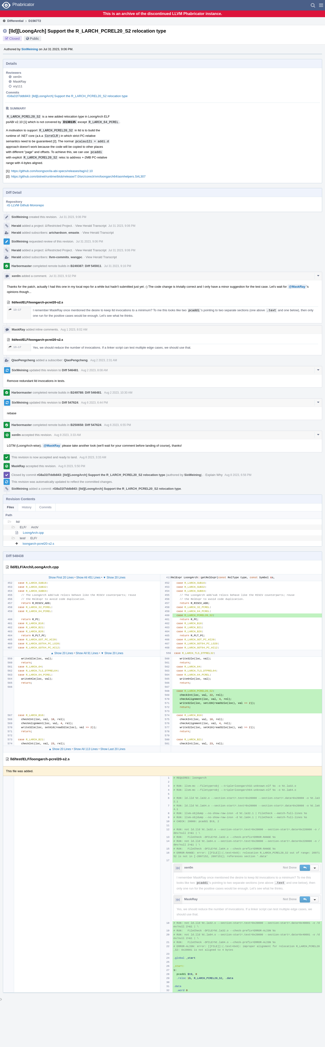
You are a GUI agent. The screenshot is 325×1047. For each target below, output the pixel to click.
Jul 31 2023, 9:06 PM (72, 217)
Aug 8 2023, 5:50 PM (71, 466)
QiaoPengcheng (23, 360)
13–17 (15, 309)
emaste (73, 232)
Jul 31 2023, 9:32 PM (62, 276)
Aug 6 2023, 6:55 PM (117, 425)
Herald (16, 225)
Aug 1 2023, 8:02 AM (74, 329)
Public (34, 38)
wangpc (76, 257)
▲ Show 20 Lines (62, 653)
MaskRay (19, 81)
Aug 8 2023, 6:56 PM (237, 475)
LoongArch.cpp (33, 532)
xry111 (17, 86)
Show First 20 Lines (61, 577)
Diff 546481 (70, 370)
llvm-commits (59, 257)
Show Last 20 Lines (112, 749)
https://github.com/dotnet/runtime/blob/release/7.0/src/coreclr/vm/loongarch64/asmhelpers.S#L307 (78, 176)
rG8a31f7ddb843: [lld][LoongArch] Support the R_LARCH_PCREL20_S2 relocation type (67, 96)
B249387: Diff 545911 (86, 266)
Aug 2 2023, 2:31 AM (103, 360)
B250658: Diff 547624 (86, 425)
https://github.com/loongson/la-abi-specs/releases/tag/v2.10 (52, 171)
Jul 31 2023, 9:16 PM (117, 266)
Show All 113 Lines (86, 749)
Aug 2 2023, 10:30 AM (118, 392)
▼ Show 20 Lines (114, 577)
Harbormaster (21, 266)
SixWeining (29, 49)
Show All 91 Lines (87, 653)
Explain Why (214, 475)
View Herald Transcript (91, 225)
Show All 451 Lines (88, 577)
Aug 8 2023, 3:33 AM (67, 435)
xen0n (17, 77)
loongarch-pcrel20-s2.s (38, 543)
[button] (321, 5)
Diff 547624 (70, 402)
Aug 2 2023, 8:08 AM (94, 370)
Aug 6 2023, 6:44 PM (94, 402)
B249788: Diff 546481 (86, 392)
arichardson (58, 232)
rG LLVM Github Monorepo (25, 205)
